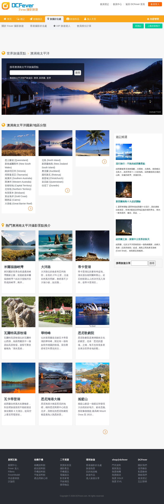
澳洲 (36, 78)
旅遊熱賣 (90, 468)
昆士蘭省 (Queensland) (16, 160)
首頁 (8, 19)
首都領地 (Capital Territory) (18, 185)
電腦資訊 (64, 475)
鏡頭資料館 (39, 468)
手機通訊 (64, 471)
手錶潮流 (64, 481)
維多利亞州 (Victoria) (15, 171)
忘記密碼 (142, 481)
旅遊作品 (72, 19)
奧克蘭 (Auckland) (51, 171)
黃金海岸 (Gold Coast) (16, 196)
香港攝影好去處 (94, 465)
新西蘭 (42, 78)
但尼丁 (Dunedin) (50, 185)
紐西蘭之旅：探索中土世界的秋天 (133, 239)
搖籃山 (83, 399)
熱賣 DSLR (117, 478)
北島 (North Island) (51, 160)
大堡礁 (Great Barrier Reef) (18, 203)
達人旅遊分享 (93, 478)
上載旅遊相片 (153, 26)
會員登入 (154, 4)
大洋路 (46, 267)
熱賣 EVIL (117, 481)
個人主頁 (90, 19)
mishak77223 (155, 112)
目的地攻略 (91, 471)
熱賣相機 (116, 471)
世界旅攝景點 (16, 53)
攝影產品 (64, 468)
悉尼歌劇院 (86, 333)
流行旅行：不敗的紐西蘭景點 (130, 163)
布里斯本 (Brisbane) (15, 192)
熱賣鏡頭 (116, 475)
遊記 (21, 19)
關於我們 (142, 465)
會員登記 (104, 4)
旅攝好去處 (54, 19)
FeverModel (14, 475)
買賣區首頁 (65, 465)
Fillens (11, 471)
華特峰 (46, 333)
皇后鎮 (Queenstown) (52, 182)
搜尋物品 (64, 484)
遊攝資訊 (36, 19)
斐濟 (49, 78)
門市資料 (116, 465)
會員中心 (117, 4)
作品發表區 (13, 478)
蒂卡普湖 (84, 267)
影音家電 (64, 478)
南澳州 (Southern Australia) (18, 178)
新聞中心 (12, 465)
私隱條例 (142, 471)
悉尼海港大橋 (50, 399)
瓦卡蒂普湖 (12, 399)
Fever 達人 (13, 468)
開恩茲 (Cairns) (12, 200)
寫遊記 (138, 26)
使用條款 (142, 468)
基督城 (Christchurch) (52, 178)
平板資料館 (39, 475)
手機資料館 (39, 471)
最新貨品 (116, 468)
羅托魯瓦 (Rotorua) (51, 174)
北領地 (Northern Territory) (18, 189)
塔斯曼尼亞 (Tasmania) (16, 174)
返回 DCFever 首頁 (135, 4)
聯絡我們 (142, 475)
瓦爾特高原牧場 (15, 333)
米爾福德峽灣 (13, 267)
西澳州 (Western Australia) (18, 182)
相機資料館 (39, 465)
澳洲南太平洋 (40, 53)
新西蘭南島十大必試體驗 (128, 201)
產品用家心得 (41, 478)
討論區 (11, 481)
